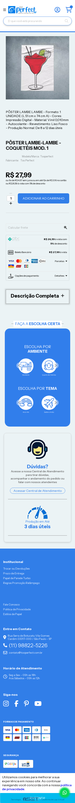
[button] (56, 365)
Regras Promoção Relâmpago (21, 583)
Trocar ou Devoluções (16, 568)
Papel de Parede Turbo (16, 578)
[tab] (37, 241)
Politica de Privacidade (17, 609)
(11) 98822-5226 (25, 645)
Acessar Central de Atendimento (37, 491)
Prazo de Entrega (13, 573)
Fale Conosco (11, 604)
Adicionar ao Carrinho (43, 198)
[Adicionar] (11, 203)
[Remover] (11, 193)
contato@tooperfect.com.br (22, 652)
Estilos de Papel (12, 614)
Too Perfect (27, 160)
